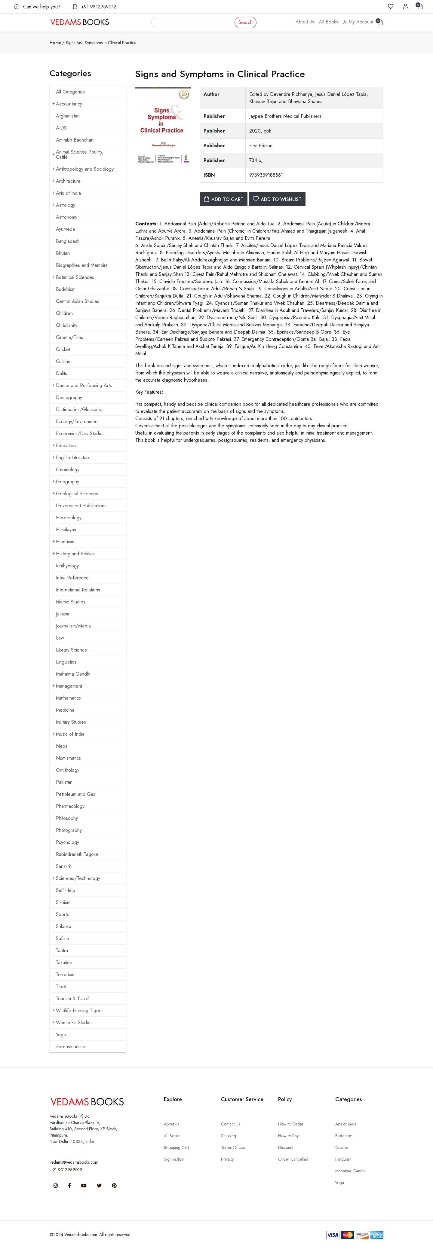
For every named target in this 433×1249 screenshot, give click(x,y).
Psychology (67, 842)
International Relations (78, 589)
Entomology (67, 469)
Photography (69, 830)
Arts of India (66, 193)
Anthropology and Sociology (83, 169)
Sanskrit (63, 866)
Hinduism (63, 541)
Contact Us (230, 1124)
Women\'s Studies (72, 1022)
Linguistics (66, 661)
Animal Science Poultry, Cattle (77, 154)
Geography (65, 481)
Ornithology (67, 770)
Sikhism (63, 902)
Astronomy (66, 217)
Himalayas (66, 529)
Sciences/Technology (76, 878)
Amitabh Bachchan (75, 139)
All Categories (70, 91)
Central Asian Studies (77, 301)
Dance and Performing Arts (82, 385)
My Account (358, 21)
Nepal (62, 746)
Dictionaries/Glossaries (79, 409)
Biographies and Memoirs (82, 265)
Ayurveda (65, 229)
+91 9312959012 (94, 6)
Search (245, 22)
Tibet (61, 986)
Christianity (66, 325)
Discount (285, 1147)
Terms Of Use (233, 1147)
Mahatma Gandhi (73, 673)
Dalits (61, 373)
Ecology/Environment (77, 421)
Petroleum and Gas (75, 794)
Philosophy (67, 818)
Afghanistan (68, 115)
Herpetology (68, 517)
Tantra (62, 950)
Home (55, 43)
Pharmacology (70, 806)
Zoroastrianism (70, 1046)
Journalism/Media (73, 625)
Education (64, 445)
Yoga (61, 1034)
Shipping (228, 1136)
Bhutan (63, 253)
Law (60, 637)
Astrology (63, 205)
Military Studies (71, 722)
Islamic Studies (70, 601)
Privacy (227, 1159)
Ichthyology (67, 565)
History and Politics (73, 553)
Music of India (68, 734)
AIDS (61, 127)
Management (67, 686)
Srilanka (63, 926)
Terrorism (65, 974)
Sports (62, 914)
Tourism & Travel (72, 998)
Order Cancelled (293, 1159)
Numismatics (68, 758)
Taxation (64, 962)
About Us (305, 21)
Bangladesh (68, 241)
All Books (328, 21)
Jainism (62, 613)
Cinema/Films (69, 337)
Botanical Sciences (73, 277)
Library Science (71, 649)
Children (64, 313)
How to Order (290, 1124)
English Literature (71, 457)
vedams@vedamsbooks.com (74, 1162)
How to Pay (288, 1136)
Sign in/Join (174, 1159)
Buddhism (65, 289)
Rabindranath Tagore (77, 854)
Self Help (65, 890)
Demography (69, 397)
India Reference (72, 577)
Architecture (66, 181)
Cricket (63, 349)
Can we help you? (37, 6)
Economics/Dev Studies (80, 433)
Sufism (62, 938)
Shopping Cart (176, 1147)
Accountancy (67, 103)
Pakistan (64, 782)
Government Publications (81, 505)
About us (171, 1124)
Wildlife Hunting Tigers (77, 1010)
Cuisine (63, 361)
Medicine (65, 710)
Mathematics (68, 698)
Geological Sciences (75, 493)
